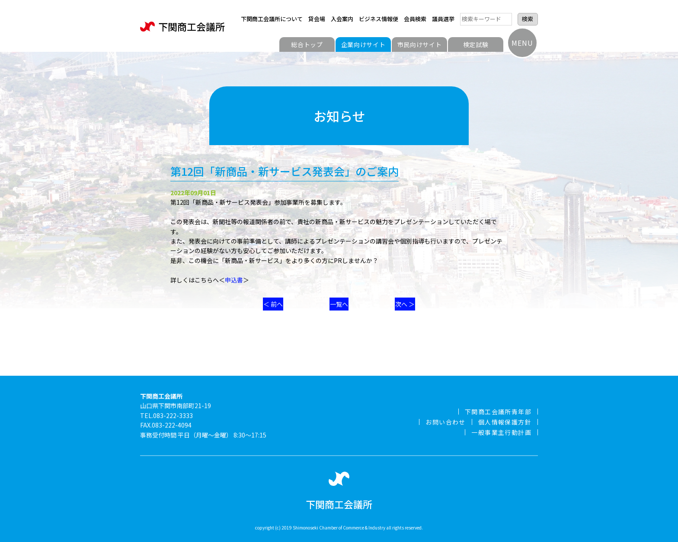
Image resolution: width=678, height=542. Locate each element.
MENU (522, 43)
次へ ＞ (405, 304)
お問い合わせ (445, 422)
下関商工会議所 (182, 27)
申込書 (234, 280)
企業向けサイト (363, 44)
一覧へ (339, 304)
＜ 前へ (273, 304)
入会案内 (342, 19)
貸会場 (316, 19)
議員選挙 (443, 19)
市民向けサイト (419, 44)
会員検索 (415, 19)
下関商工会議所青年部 (498, 411)
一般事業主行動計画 (501, 432)
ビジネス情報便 (378, 19)
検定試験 (476, 44)
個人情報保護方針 (504, 422)
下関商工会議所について (272, 19)
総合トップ (307, 44)
